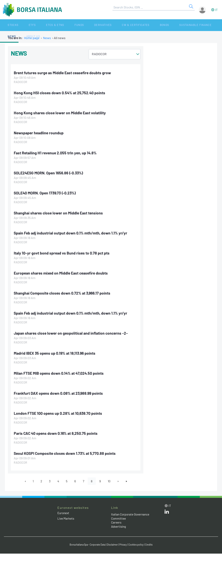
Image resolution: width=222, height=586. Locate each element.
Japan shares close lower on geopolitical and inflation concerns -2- (73, 333)
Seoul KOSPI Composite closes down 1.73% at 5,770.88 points (66, 453)
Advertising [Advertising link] (119, 526)
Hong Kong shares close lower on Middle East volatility (61, 112)
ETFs (21, 25)
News (181, 25)
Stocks (8, 25)
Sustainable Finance (155, 25)
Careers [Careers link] (116, 522)
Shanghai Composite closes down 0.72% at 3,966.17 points (63, 292)
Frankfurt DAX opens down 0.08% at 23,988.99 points (60, 393)
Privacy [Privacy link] (125, 544)
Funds (58, 25)
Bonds (129, 25)
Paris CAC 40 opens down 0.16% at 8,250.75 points (57, 433)
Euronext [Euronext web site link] (63, 513)
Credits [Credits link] (152, 544)
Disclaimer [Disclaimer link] (113, 544)
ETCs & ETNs (39, 25)
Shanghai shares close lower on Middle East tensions (59, 212)
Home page (32, 38)
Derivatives (76, 25)
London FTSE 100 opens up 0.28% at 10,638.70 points (59, 413)
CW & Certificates (105, 25)
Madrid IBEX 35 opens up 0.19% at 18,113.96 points (56, 353)
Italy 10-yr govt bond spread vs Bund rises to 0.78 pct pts (63, 252)
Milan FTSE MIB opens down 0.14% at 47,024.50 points (60, 373)
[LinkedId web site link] (167, 513)
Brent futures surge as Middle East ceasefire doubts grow (64, 72)
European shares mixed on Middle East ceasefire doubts (62, 272)
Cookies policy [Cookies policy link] (138, 544)
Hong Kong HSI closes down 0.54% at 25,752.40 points (60, 92)
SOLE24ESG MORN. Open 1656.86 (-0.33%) (50, 172)
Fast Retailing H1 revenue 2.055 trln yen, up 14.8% (56, 152)
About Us (197, 25)
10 (110, 481)
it (216, 10)
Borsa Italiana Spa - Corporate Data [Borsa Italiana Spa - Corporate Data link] (86, 544)
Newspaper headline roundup (40, 132)
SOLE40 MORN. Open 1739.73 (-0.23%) (46, 192)
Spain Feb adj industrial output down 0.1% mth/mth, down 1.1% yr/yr (72, 232)
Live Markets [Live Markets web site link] (66, 518)
